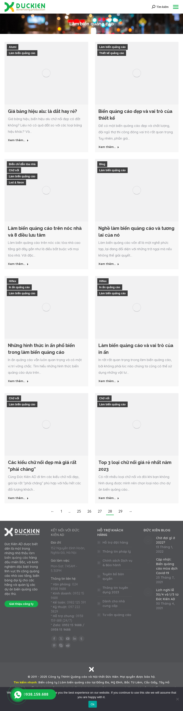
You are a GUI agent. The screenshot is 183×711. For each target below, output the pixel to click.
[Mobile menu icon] (175, 7)
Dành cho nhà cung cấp (113, 603)
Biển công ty (47, 682)
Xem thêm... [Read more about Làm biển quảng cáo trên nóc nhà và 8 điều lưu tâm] (18, 264)
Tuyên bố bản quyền (113, 576)
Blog (102, 164)
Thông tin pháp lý (116, 551)
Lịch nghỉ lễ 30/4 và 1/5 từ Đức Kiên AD (167, 594)
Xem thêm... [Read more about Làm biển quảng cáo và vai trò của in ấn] (108, 381)
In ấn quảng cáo (19, 287)
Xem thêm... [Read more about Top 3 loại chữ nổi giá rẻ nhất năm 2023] (108, 498)
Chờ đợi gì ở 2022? (165, 540)
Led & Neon (16, 182)
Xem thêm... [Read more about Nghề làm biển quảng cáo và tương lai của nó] (108, 264)
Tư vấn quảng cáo (116, 615)
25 (79, 511)
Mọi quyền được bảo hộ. (137, 676)
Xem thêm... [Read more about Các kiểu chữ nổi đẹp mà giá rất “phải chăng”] (18, 498)
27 (100, 511)
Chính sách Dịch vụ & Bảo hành (117, 563)
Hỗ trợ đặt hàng (115, 542)
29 (120, 511)
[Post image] (148, 540)
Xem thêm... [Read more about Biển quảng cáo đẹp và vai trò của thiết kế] (108, 147)
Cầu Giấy (150, 682)
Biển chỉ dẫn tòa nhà (22, 164)
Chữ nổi (14, 170)
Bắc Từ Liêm (133, 682)
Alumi (12, 47)
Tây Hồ (164, 682)
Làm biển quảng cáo (22, 53)
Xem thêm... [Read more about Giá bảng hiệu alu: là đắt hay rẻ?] (18, 140)
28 (110, 511)
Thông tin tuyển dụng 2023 (115, 590)
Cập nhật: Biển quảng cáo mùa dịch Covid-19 (167, 566)
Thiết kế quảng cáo (111, 53)
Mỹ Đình (116, 682)
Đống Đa (102, 682)
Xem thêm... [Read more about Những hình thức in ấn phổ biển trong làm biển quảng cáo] (18, 381)
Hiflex (12, 281)
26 (89, 511)
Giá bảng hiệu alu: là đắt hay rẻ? (42, 111)
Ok (93, 704)
